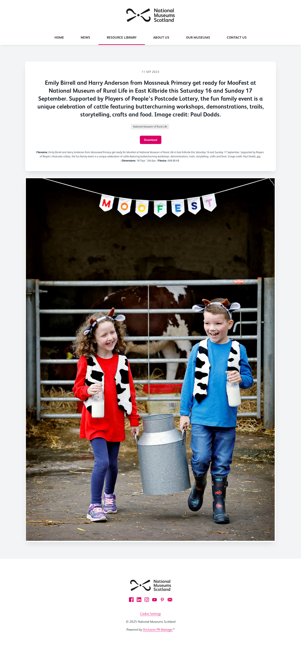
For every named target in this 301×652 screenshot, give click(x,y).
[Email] (170, 599)
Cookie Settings (150, 614)
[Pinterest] (162, 599)
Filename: (42, 152)
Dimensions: (129, 160)
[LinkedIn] (139, 599)
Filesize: (162, 160)
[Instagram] (146, 599)
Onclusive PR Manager (158, 630)
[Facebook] (131, 599)
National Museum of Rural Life (150, 126)
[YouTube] (154, 599)
